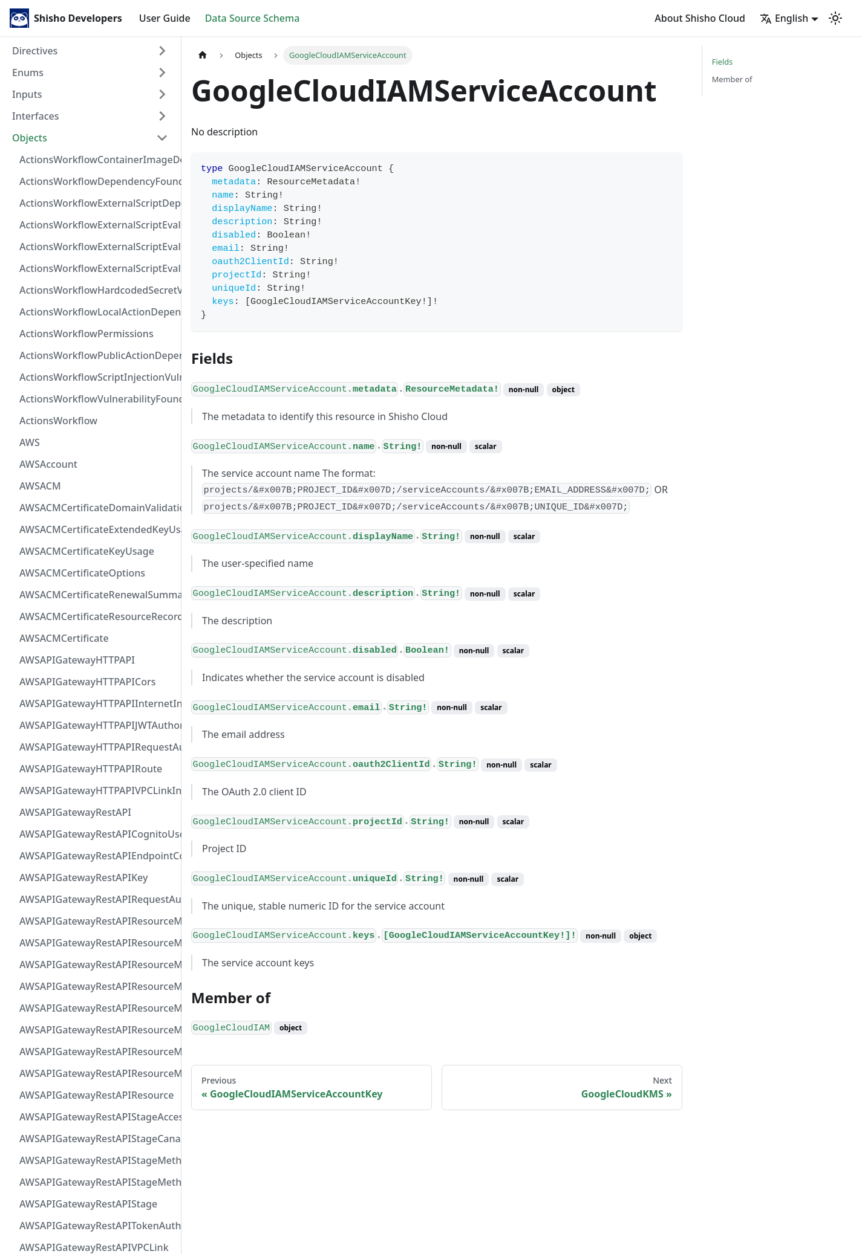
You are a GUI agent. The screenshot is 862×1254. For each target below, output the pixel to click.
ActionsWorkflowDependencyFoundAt (97, 181)
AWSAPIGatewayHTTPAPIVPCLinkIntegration (97, 790)
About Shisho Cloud (700, 18)
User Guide (165, 18)
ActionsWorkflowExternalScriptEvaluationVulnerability (97, 268)
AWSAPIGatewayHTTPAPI (77, 660)
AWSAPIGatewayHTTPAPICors (87, 681)
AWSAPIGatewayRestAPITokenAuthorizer (97, 1225)
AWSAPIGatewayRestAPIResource (96, 1095)
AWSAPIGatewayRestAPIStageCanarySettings (97, 1138)
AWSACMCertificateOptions (82, 573)
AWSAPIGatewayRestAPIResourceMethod (97, 1073)
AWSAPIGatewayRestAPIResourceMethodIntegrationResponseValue (97, 942)
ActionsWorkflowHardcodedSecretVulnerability (97, 290)
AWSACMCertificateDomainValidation (97, 507)
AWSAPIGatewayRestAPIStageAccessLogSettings (97, 1116)
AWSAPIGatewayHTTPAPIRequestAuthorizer (97, 747)
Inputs (27, 94)
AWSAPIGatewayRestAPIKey (83, 877)
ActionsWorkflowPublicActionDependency (97, 355)
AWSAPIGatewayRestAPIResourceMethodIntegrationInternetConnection (97, 921)
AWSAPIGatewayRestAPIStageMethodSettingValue (97, 1160)
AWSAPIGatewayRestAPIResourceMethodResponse (97, 1051)
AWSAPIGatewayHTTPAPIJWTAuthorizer (97, 725)
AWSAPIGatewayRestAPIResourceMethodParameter (97, 1029)
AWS (29, 442)
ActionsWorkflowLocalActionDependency (97, 311)
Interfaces (35, 116)
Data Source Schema (252, 18)
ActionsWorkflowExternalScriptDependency (97, 203)
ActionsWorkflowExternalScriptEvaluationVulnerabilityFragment (97, 224)
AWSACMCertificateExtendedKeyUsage (97, 529)
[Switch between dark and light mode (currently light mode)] (835, 18)
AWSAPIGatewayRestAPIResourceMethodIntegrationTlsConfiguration (97, 986)
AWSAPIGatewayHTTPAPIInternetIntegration (97, 703)
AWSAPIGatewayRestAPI (75, 812)
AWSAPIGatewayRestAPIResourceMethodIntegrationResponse (97, 964)
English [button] (784, 18)
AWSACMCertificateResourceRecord (97, 616)
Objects (29, 137)
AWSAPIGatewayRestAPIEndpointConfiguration (97, 855)
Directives (34, 50)
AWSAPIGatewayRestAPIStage (88, 1203)
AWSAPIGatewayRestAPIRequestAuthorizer (97, 899)
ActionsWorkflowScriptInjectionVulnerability (97, 377)
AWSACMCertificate (64, 638)
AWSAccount (48, 464)
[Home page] (202, 55)
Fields (722, 61)
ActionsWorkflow (58, 420)
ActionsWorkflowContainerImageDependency (97, 159)
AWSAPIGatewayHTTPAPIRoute (90, 768)
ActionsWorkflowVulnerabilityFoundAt (97, 399)
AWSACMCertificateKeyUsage (86, 551)
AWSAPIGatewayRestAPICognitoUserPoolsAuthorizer (97, 834)
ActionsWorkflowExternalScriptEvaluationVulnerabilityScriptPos (97, 246)
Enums (28, 72)
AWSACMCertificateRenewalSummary (97, 594)
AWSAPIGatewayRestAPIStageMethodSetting (97, 1182)
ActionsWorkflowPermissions (86, 333)
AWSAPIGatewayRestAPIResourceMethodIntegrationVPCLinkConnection (97, 1008)
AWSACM (40, 486)
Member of (732, 79)
